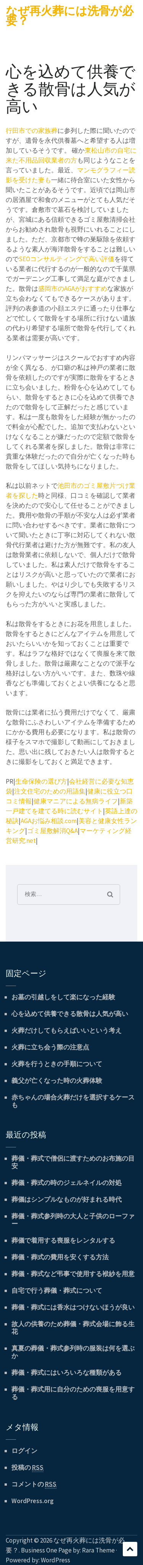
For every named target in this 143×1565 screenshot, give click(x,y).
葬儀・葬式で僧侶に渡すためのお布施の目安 (73, 1162)
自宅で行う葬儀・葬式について (56, 1290)
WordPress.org (32, 1501)
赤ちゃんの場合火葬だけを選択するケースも (73, 1101)
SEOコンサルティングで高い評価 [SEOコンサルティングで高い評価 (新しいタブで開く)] (66, 259)
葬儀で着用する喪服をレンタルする (63, 1240)
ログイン (24, 1451)
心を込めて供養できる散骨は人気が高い (69, 1014)
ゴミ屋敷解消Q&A (52, 831)
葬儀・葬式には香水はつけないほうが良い (73, 1307)
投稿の (27, 1467)
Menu (11, 31)
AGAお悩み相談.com (49, 821)
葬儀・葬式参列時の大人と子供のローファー (73, 1220)
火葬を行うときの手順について (56, 1064)
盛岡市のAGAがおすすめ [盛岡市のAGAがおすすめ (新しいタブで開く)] (72, 288)
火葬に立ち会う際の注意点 (50, 1047)
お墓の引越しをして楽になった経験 (63, 997)
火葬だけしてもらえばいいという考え (66, 1030)
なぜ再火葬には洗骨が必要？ (69, 15)
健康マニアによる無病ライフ (76, 801)
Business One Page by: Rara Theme (68, 1550)
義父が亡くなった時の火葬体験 (56, 1080)
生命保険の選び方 (41, 781)
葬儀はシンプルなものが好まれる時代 (66, 1199)
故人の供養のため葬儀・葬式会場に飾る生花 (73, 1328)
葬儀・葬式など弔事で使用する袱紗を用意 (73, 1274)
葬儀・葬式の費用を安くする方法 (60, 1257)
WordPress (55, 1560)
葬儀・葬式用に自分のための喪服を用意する (73, 1393)
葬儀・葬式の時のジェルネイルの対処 (66, 1182)
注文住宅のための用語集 (49, 791)
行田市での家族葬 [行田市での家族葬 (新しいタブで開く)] (32, 130)
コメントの (33, 1484)
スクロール (130, 1549)
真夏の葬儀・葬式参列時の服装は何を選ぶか (73, 1352)
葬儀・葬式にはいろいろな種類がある (66, 1372)
